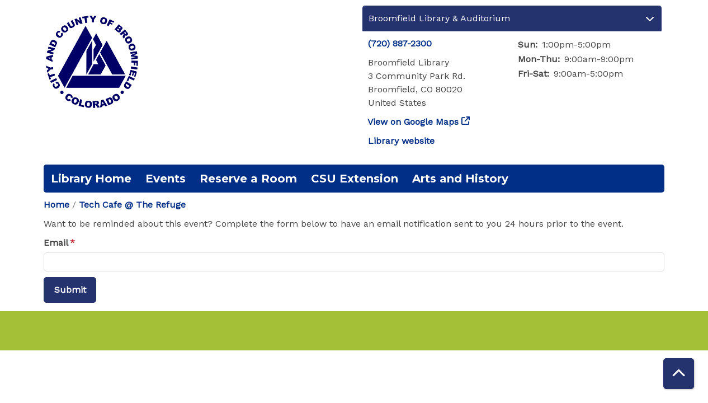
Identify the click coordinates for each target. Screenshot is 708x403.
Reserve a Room (248, 178)
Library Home (91, 178)
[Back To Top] (678, 373)
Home (56, 204)
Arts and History (460, 178)
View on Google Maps (413, 121)
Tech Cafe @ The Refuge (132, 204)
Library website (401, 140)
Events (165, 178)
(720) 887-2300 (400, 43)
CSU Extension (354, 178)
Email (56, 242)
